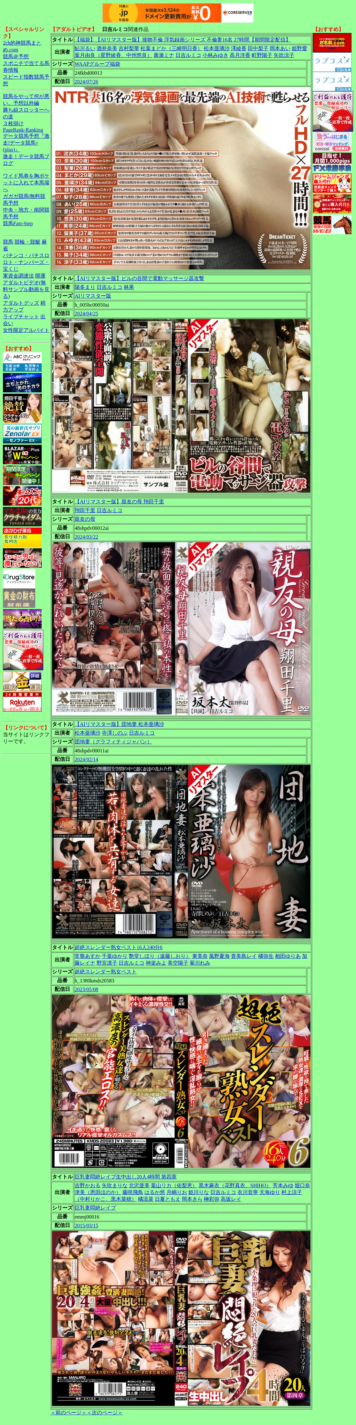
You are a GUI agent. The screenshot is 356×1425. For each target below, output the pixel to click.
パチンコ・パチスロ (26, 255)
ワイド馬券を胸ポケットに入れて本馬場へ (26, 182)
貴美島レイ (244, 956)
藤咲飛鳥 (132, 1192)
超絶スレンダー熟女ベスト (106, 971)
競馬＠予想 (16, 56)
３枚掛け (13, 123)
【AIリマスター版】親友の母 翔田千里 (119, 501)
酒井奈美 (107, 48)
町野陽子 (262, 55)
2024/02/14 (86, 759)
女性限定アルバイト (26, 330)
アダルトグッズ (21, 303)
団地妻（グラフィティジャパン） (113, 741)
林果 (129, 287)
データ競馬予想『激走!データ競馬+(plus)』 (26, 142)
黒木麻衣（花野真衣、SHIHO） (235, 1185)
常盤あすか (87, 956)
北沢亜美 (139, 1185)
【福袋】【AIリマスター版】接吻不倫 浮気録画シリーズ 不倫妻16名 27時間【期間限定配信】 (183, 39)
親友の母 (85, 519)
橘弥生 (266, 956)
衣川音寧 (247, 1192)
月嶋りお (176, 1192)
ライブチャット (21, 316)
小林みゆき (215, 55)
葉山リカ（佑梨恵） (174, 1185)
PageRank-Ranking (23, 130)
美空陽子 (178, 963)
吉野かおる (87, 1185)
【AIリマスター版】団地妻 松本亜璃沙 (119, 724)
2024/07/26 (86, 81)
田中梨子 (258, 48)
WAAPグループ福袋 (97, 64)
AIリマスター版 (93, 296)
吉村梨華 (129, 48)
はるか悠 (154, 1192)
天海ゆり (269, 1192)
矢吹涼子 (284, 55)
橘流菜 (145, 1199)
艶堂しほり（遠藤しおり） (160, 956)
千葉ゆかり (115, 956)
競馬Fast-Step (18, 223)
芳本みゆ (283, 1185)
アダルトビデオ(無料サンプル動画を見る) (26, 289)
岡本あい (280, 48)
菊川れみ (200, 963)
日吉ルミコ (188, 55)
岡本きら (192, 1199)
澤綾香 (238, 48)
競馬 (8, 242)
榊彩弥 (211, 1199)
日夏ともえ (168, 1199)
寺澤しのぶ (115, 733)
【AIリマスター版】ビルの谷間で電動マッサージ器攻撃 (139, 278)
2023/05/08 (86, 989)
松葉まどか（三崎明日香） (172, 48)
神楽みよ (156, 963)
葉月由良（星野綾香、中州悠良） (113, 55)
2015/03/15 (86, 1225)
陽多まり (85, 287)
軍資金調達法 (18, 276)
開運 (40, 276)
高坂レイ (231, 1199)
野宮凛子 (107, 963)
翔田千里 (85, 510)
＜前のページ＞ (68, 1412)
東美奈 (200, 956)
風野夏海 (219, 956)
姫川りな (198, 1192)
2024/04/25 (86, 313)
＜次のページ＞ (105, 1412)
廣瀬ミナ (163, 55)
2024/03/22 (86, 537)
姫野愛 (299, 48)
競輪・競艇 (27, 242)
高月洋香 (240, 55)
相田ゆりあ (288, 956)
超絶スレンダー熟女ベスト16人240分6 (118, 947)
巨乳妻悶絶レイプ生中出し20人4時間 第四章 (126, 1176)
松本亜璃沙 (217, 48)
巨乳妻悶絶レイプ (95, 1208)
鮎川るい (85, 48)
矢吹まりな (115, 1185)
